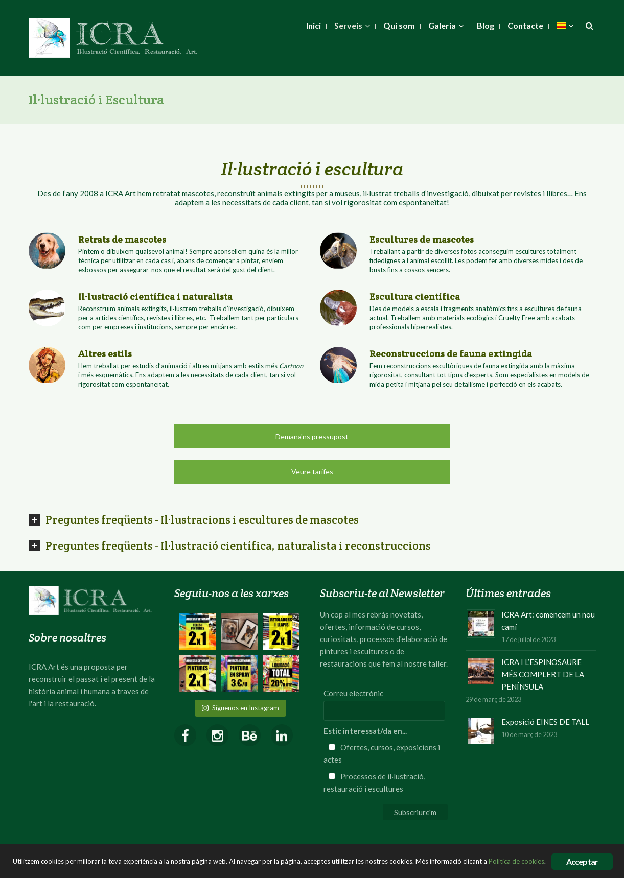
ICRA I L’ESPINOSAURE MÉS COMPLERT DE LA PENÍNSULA (542, 674)
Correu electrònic (353, 693)
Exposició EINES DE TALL (545, 721)
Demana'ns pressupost (312, 436)
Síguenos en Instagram (240, 708)
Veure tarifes (312, 471)
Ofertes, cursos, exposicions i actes (381, 753)
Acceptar (582, 861)
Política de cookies (516, 861)
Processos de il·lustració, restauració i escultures (374, 782)
